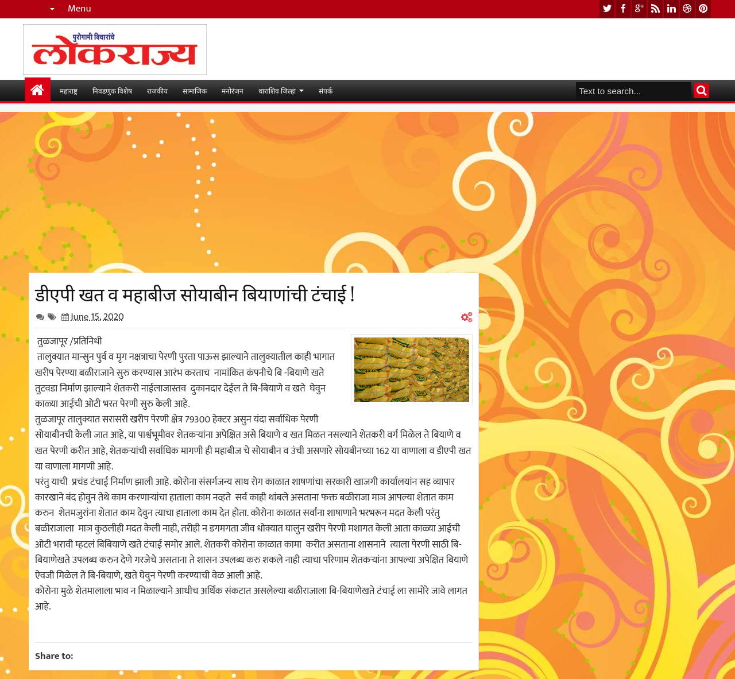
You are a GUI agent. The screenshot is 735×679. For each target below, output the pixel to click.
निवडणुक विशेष (112, 90)
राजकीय (157, 90)
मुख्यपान (38, 90)
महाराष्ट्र (69, 90)
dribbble (687, 9)
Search (701, 90)
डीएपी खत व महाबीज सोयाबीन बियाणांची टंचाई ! (194, 292)
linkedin (671, 9)
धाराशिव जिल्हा (277, 90)
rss (655, 9)
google (639, 9)
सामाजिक (195, 90)
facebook (623, 9)
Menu (79, 8)
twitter (606, 9)
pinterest (703, 9)
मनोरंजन (232, 90)
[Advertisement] (254, 192)
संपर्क (325, 90)
